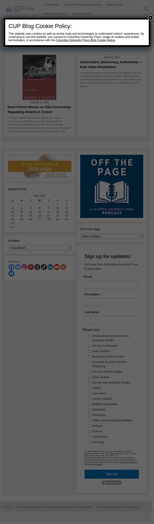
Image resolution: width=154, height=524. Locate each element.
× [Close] (150, 17)
